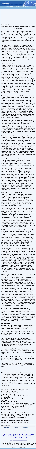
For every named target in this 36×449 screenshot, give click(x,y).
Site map (14, 437)
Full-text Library (7, 434)
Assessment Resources (13, 436)
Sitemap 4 (19, 440)
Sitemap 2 (14, 440)
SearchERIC (9, 6)
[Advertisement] (18, 15)
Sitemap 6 (25, 440)
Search (21, 437)
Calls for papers (26, 6)
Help (25, 437)
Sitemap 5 (22, 440)
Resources (21, 6)
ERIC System (18, 6)
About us (30, 6)
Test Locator (13, 6)
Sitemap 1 (11, 440)
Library (6, 6)
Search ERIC (17, 434)
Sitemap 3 (16, 440)
